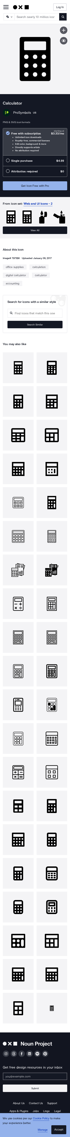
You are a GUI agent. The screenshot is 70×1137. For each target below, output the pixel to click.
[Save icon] (63, 30)
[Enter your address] (35, 1076)
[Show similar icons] (63, 40)
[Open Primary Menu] (6, 7)
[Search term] (37, 17)
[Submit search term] (63, 17)
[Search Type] (8, 17)
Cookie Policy (41, 1118)
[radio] (35, 141)
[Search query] (35, 313)
